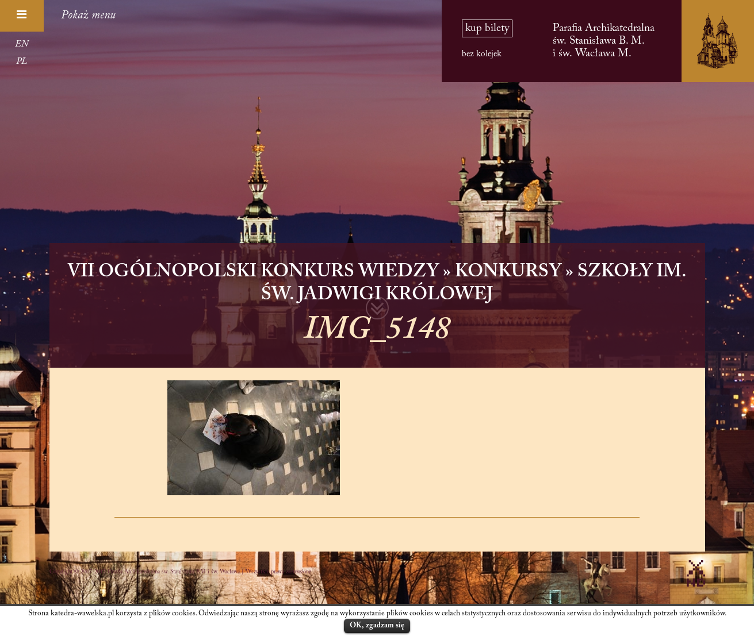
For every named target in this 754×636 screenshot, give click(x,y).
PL (21, 61)
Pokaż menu (88, 15)
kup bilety (487, 28)
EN (21, 44)
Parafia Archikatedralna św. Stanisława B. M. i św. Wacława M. (604, 41)
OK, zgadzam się (377, 625)
